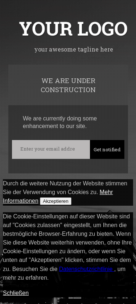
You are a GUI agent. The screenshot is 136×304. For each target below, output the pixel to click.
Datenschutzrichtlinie (86, 269)
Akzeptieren (55, 201)
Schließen (16, 293)
